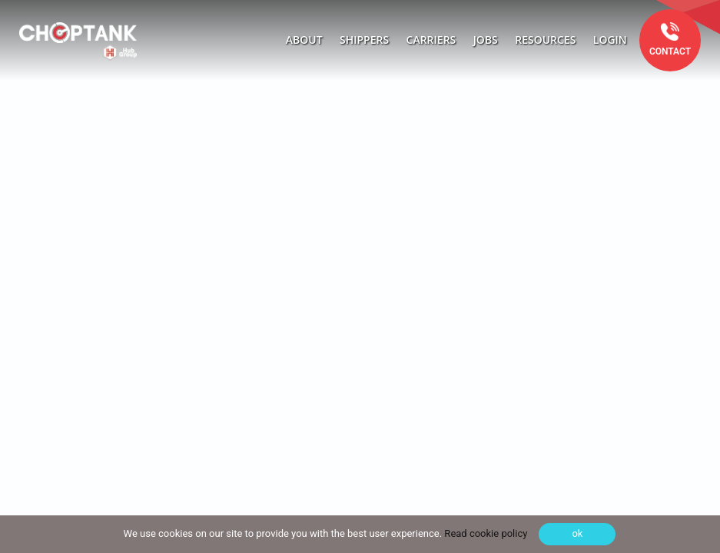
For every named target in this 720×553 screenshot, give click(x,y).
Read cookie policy (484, 533)
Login (610, 39)
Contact (670, 51)
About (304, 39)
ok (577, 533)
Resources (545, 39)
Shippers (364, 39)
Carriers (431, 39)
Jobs (485, 39)
